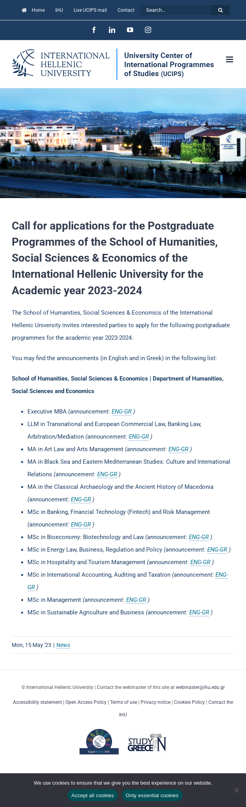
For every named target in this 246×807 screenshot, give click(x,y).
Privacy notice (155, 702)
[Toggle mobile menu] (230, 59)
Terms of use (123, 702)
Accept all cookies (92, 795)
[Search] (220, 10)
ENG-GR (122, 411)
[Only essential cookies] (236, 790)
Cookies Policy (189, 702)
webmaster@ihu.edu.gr (200, 687)
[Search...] (175, 10)
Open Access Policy (86, 702)
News (63, 645)
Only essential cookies (152, 795)
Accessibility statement (37, 702)
